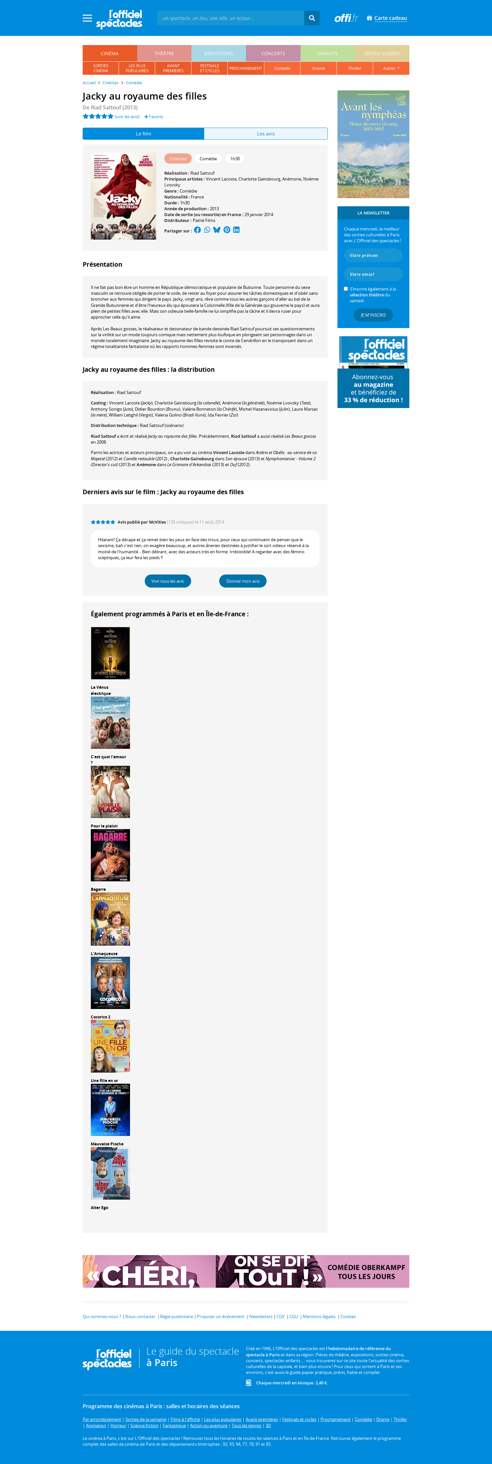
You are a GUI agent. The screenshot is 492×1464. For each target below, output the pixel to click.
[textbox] (230, 18)
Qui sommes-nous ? (102, 1316)
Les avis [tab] (266, 133)
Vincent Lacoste (221, 179)
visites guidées (382, 53)
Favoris (153, 116)
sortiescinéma (100, 68)
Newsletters (260, 1316)
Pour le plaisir (104, 826)
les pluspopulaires (137, 68)
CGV (280, 1316)
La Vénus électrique (101, 690)
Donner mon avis (243, 581)
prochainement (245, 68)
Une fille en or (104, 1080)
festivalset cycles (210, 68)
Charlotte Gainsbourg (259, 179)
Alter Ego (99, 1207)
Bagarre (98, 889)
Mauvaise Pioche (107, 1144)
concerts (273, 53)
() (131, 403)
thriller (354, 68)
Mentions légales (319, 1316)
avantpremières (173, 68)
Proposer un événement (220, 1316)
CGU (293, 1316)
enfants (328, 53)
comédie (282, 68)
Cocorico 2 (100, 1017)
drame (318, 68)
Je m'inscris (373, 315)
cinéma (110, 53)
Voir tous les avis (168, 581)
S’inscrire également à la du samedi (373, 295)
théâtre (164, 53)
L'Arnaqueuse (104, 953)
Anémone (291, 179)
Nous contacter (140, 1316)
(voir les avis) (127, 116)
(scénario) (162, 425)
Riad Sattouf (202, 173)
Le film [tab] (143, 133)
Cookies (348, 1316)
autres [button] (389, 68)
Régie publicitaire (176, 1316)
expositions (218, 53)
